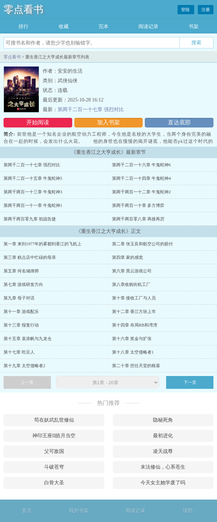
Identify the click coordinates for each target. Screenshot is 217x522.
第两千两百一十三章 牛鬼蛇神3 (33, 191)
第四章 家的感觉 (127, 257)
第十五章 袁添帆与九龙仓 (28, 338)
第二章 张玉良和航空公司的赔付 (142, 243)
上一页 (27, 382)
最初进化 (163, 435)
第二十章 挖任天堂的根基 (136, 365)
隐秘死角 (163, 420)
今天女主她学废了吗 (163, 482)
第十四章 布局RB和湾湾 (134, 325)
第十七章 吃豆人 (19, 352)
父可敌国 (54, 451)
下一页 (190, 382)
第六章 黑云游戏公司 (132, 270)
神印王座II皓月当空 (53, 435)
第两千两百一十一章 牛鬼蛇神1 (33, 205)
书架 (194, 26)
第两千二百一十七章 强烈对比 (91, 109)
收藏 (64, 26)
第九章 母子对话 (19, 298)
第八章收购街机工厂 (131, 284)
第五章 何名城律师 (21, 270)
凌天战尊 (163, 451)
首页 (27, 510)
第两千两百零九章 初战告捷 (30, 218)
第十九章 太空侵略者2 (24, 365)
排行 (23, 26)
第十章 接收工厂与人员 (134, 298)
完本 (103, 26)
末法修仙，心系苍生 (163, 467)
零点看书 (23, 9)
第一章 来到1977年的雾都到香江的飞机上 (42, 243)
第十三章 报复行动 (21, 325)
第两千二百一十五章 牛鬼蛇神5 (33, 178)
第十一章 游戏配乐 (21, 311)
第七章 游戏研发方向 (23, 284)
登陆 (186, 9)
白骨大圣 (54, 482)
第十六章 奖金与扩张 (132, 338)
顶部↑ (188, 510)
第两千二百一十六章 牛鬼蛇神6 (141, 164)
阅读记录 (148, 26)
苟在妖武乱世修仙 (54, 420)
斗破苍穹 (54, 467)
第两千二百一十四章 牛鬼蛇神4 (141, 178)
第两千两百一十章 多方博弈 (138, 205)
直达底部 (179, 122)
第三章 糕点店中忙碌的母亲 (30, 257)
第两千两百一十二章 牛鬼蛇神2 (141, 191)
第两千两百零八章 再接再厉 (138, 218)
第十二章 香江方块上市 (134, 311)
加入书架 (108, 122)
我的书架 (79, 510)
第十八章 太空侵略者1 (133, 352)
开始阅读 (37, 122)
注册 (205, 9)
